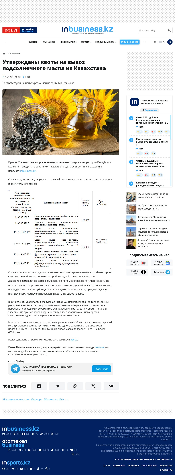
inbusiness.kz (28, 171)
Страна (85, 42)
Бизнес (33, 42)
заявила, (99, 348)
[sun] (155, 42)
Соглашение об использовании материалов (144, 460)
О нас (107, 466)
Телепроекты (149, 466)
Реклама (133, 466)
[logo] (87, 31)
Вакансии (166, 466)
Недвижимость (104, 42)
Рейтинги (166, 470)
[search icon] (169, 31)
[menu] (4, 42)
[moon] (163, 42)
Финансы (49, 42)
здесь (74, 340)
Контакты (119, 466)
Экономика (68, 42)
